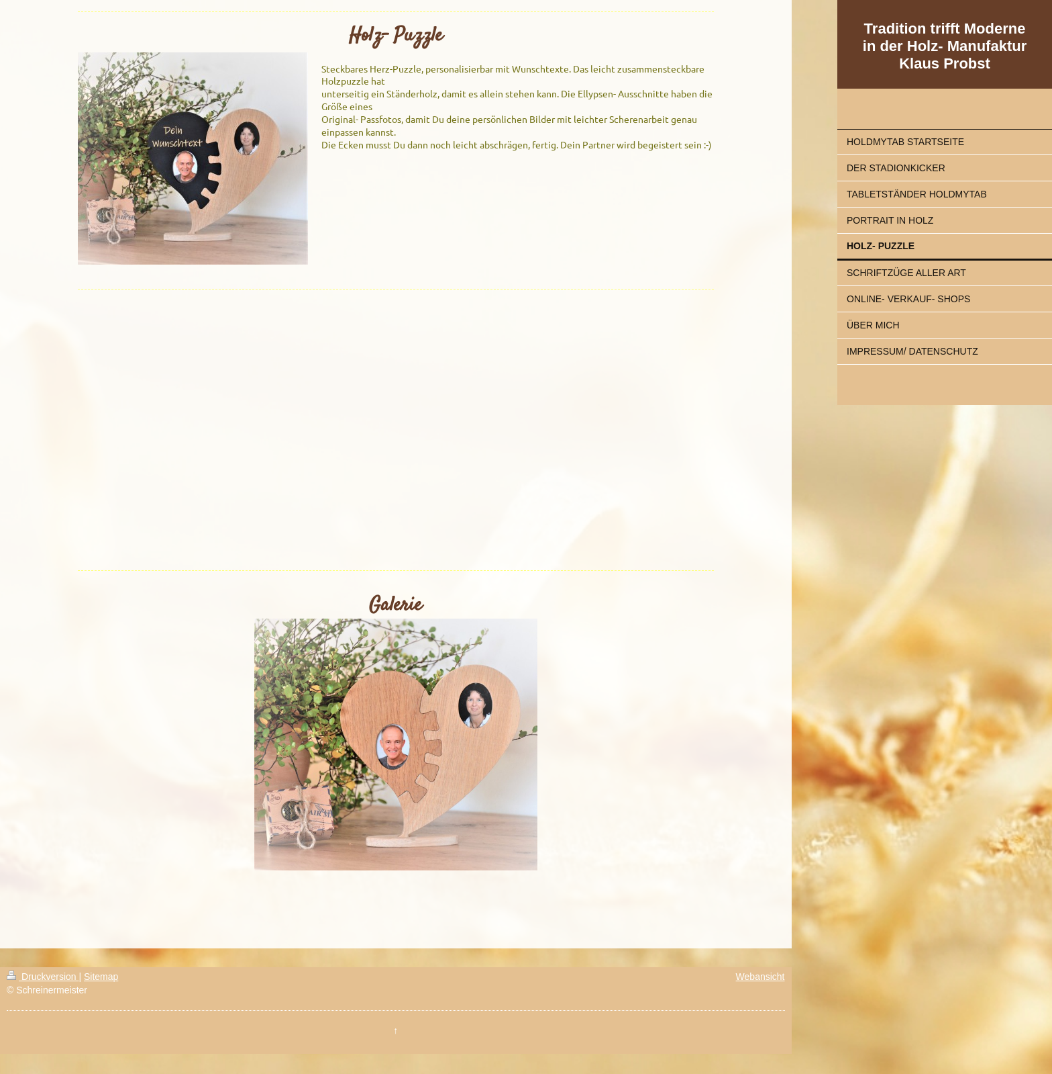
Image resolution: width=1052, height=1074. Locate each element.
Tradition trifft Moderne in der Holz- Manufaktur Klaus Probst (945, 46)
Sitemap (101, 976)
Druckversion (42, 976)
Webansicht (760, 976)
